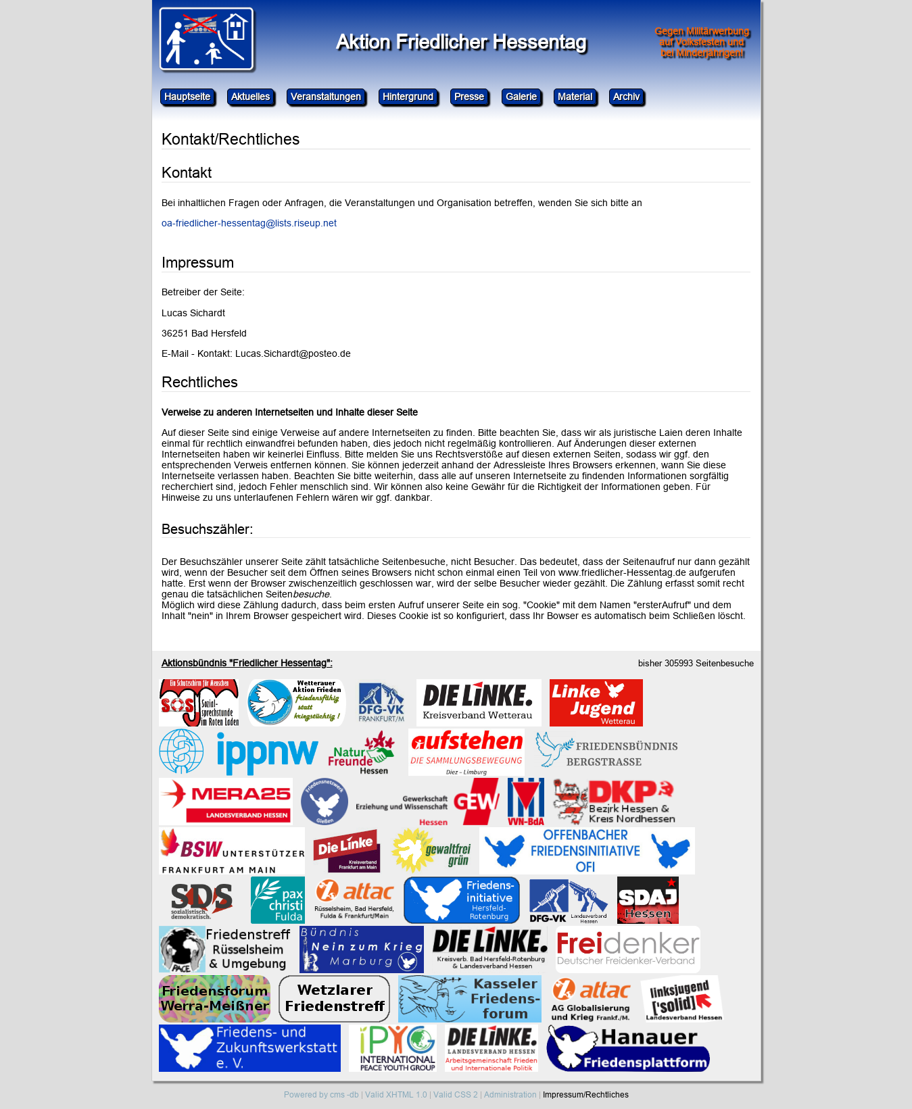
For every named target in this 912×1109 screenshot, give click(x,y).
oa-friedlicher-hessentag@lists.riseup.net (249, 223)
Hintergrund (408, 96)
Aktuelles (250, 96)
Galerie (521, 96)
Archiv (626, 96)
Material (575, 96)
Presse (469, 96)
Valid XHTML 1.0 (396, 1094)
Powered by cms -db (321, 1094)
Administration (510, 1094)
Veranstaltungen (326, 96)
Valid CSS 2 (455, 1094)
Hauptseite (187, 96)
